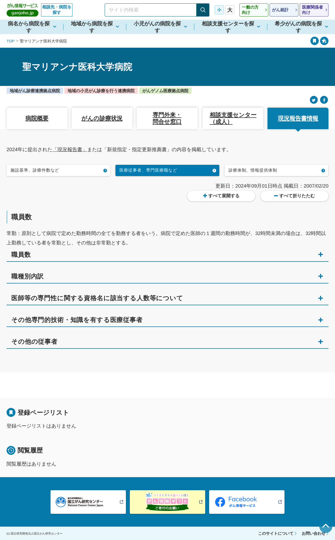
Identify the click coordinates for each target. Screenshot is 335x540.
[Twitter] (313, 100)
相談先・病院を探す (56, 10)
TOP (11, 41)
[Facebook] (324, 100)
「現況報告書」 (69, 149)
